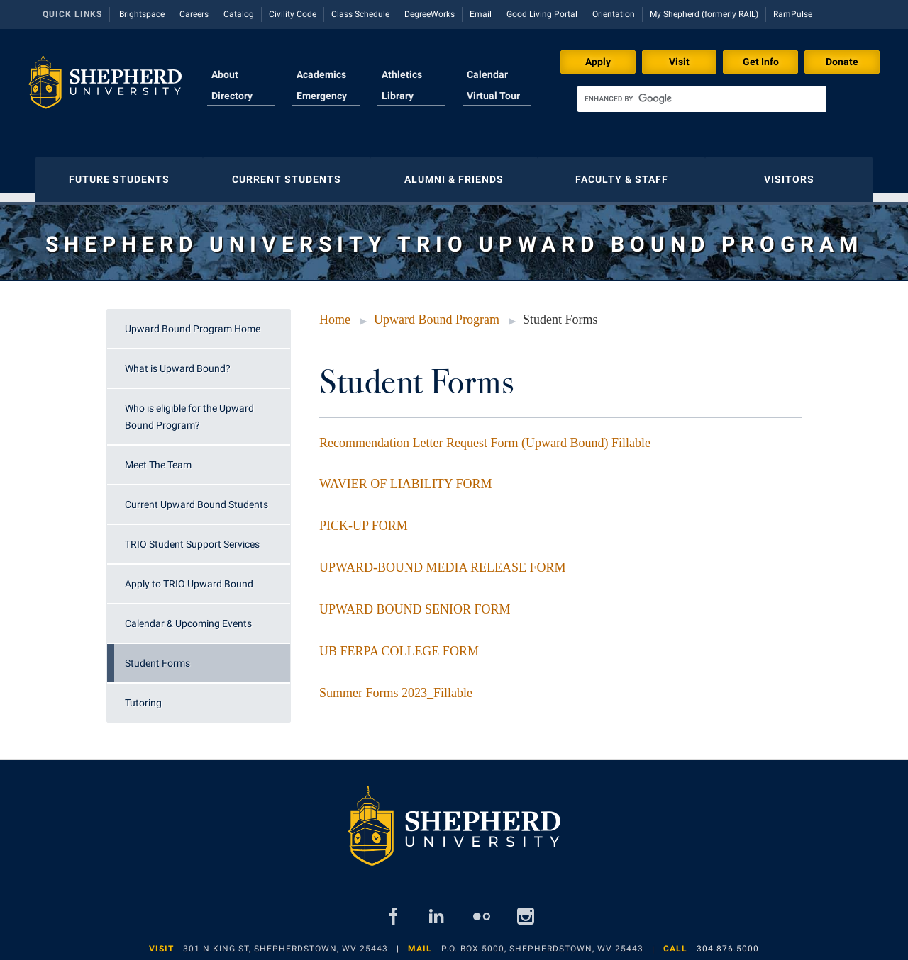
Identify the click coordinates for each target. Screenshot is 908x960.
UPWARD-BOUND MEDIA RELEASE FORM (442, 560)
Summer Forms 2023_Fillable (395, 686)
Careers (194, 14)
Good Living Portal (541, 14)
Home (334, 312)
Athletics (402, 74)
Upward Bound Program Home (192, 321)
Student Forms (157, 656)
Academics (321, 74)
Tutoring (143, 695)
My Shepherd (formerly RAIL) (704, 14)
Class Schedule (360, 14)
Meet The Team (158, 457)
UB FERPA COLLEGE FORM (399, 644)
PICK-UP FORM (363, 519)
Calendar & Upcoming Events (188, 616)
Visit (679, 61)
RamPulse (792, 14)
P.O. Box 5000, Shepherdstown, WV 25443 (542, 942)
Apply (598, 61)
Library (398, 95)
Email (481, 14)
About (224, 74)
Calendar (487, 74)
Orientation (613, 14)
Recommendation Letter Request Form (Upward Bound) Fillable (484, 436)
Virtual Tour (493, 95)
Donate (842, 61)
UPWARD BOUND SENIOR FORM (415, 602)
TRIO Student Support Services (192, 537)
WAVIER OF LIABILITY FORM (405, 477)
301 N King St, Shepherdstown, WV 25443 (285, 942)
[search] (701, 99)
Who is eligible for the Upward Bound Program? (189, 409)
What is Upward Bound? (178, 361)
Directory (232, 95)
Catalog (238, 14)
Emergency (322, 95)
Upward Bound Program (436, 312)
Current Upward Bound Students (196, 497)
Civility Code (292, 14)
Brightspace (142, 14)
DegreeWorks (429, 14)
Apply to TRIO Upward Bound (189, 576)
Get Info (761, 61)
